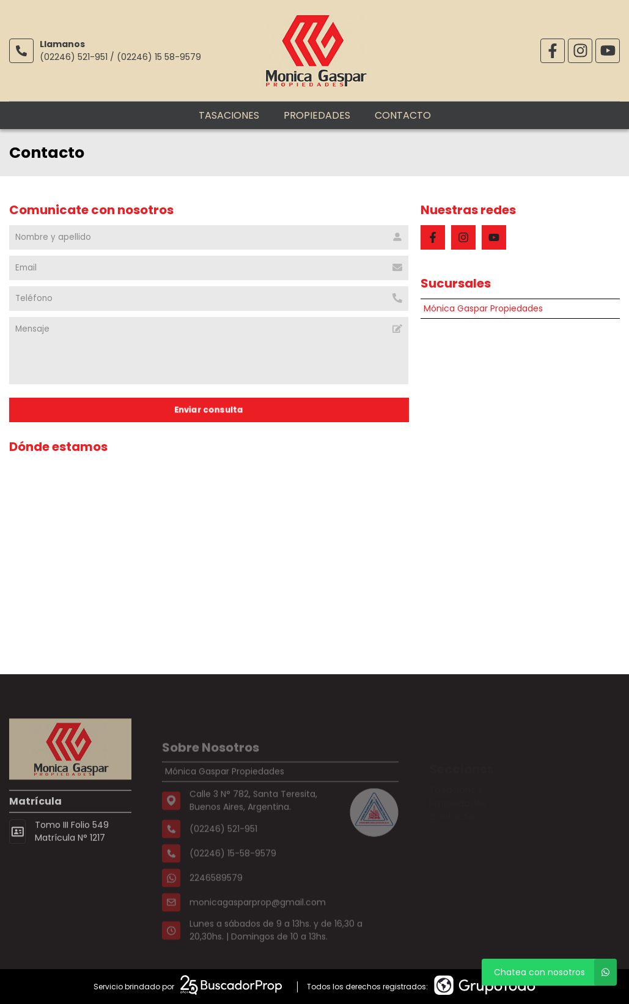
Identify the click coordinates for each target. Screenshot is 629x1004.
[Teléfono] (208, 298)
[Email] (208, 268)
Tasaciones (229, 115)
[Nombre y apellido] (208, 237)
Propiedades (317, 115)
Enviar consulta (208, 409)
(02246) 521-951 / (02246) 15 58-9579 (120, 57)
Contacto (403, 115)
